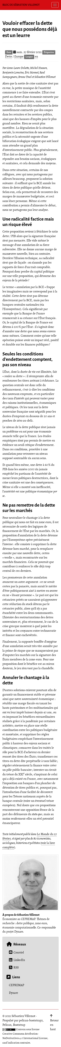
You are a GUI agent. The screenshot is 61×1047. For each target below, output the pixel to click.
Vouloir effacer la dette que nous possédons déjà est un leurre (29, 29)
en (36, 56)
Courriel (16, 952)
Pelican (6, 1025)
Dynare (13, 993)
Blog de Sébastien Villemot (21, 4)
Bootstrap (19, 1025)
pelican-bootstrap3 (31, 1020)
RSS (14, 967)
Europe (18, 56)
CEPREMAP (16, 985)
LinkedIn (17, 960)
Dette (8, 56)
